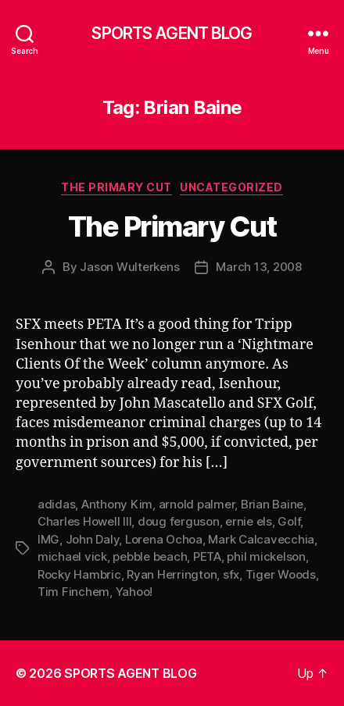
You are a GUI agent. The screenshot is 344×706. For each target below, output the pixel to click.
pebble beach (150, 556)
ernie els (248, 521)
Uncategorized (231, 187)
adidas (56, 504)
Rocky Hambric (79, 574)
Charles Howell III (84, 521)
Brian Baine (272, 504)
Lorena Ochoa (163, 539)
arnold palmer (197, 504)
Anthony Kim (116, 504)
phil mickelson (266, 556)
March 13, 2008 (258, 266)
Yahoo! (134, 591)
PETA (207, 556)
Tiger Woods (280, 574)
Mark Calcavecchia (261, 539)
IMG (48, 539)
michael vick (72, 556)
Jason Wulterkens (129, 266)
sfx (231, 574)
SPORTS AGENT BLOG (171, 33)
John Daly (93, 539)
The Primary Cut (116, 187)
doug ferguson (179, 521)
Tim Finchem (73, 591)
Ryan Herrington (172, 574)
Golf (289, 521)
